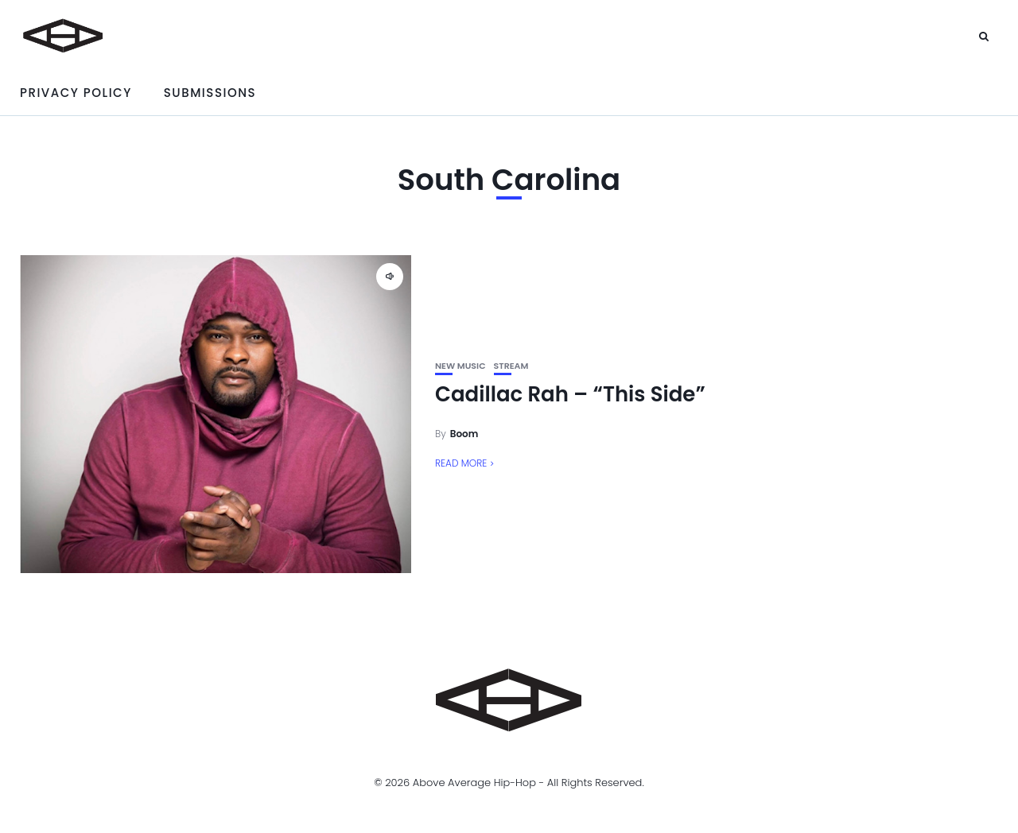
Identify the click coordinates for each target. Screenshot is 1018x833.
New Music (460, 366)
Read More (461, 463)
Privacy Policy (76, 92)
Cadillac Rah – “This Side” (570, 394)
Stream (511, 366)
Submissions (210, 92)
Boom (464, 433)
